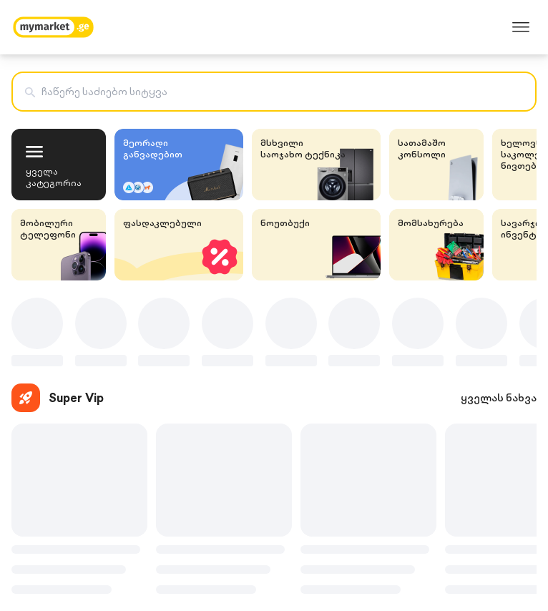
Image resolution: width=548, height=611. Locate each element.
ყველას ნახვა (499, 398)
